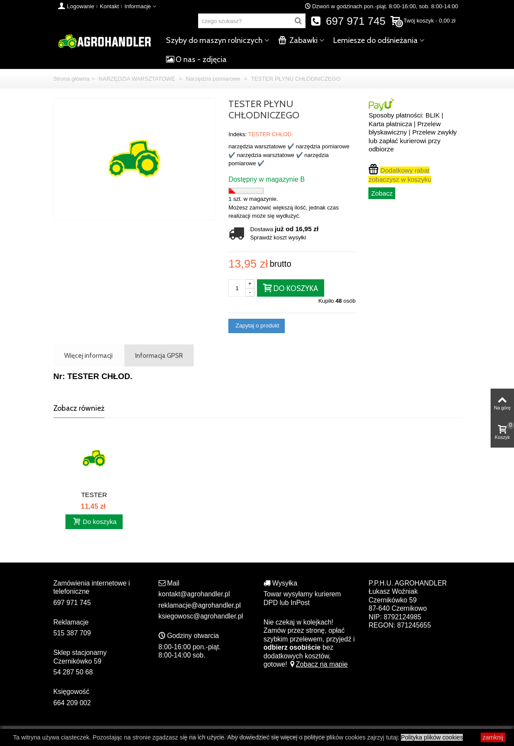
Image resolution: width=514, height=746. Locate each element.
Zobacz (382, 193)
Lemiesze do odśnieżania (375, 40)
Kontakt (109, 6)
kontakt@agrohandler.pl (194, 594)
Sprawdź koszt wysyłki (278, 237)
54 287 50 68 (73, 672)
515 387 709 (72, 633)
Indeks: (237, 134)
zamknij (493, 737)
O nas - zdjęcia (196, 59)
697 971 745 (348, 21)
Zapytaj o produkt (256, 325)
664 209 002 (72, 703)
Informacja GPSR (159, 355)
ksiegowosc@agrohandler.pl (201, 616)
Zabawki (298, 40)
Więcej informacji (88, 355)
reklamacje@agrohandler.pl (200, 605)
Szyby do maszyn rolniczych (214, 40)
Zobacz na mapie (318, 664)
